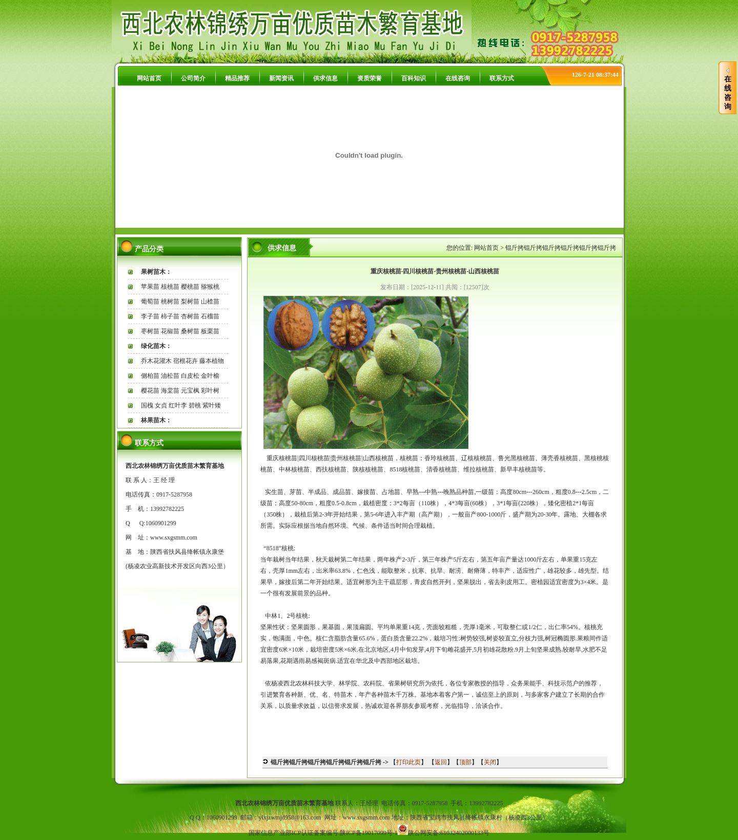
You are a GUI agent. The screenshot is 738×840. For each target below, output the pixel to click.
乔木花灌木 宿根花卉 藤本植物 (182, 360)
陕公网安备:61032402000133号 (448, 832)
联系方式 (501, 78)
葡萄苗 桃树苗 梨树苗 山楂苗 (180, 301)
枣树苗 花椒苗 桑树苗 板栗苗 (180, 331)
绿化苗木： (156, 346)
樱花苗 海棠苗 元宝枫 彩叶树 (180, 390)
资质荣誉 (369, 78)
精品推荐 (237, 78)
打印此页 (408, 762)
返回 (441, 762)
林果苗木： (156, 420)
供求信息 (325, 78)
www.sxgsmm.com (173, 537)
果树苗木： (156, 271)
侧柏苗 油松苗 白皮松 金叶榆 (180, 375)
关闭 (490, 762)
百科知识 (413, 78)
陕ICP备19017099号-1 (369, 832)
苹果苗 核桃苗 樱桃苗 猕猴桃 (180, 286)
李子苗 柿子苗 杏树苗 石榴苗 (180, 316)
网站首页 (149, 78)
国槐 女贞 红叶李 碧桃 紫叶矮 (181, 405)
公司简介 (193, 78)
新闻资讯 (281, 78)
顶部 (465, 762)
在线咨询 (457, 78)
